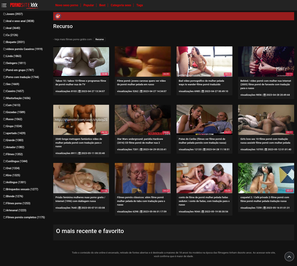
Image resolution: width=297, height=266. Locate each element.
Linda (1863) (12, 56)
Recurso (99, 39)
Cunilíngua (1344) (15, 161)
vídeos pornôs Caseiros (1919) (23, 49)
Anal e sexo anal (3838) (18, 21)
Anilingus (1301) (14, 182)
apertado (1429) (14, 133)
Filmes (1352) (13, 154)
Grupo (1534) (12, 126)
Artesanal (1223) (14, 210)
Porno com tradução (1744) (21, 77)
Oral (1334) (11, 168)
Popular (89, 5)
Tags (139, 5)
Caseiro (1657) (13, 91)
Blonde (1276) (13, 196)
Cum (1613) (11, 105)
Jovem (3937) (13, 14)
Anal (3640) (11, 28)
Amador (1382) (13, 147)
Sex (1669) (11, 84)
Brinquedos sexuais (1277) (20, 189)
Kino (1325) (11, 175)
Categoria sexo (121, 5)
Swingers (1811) (14, 63)
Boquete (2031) (14, 42)
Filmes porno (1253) (16, 203)
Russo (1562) (12, 119)
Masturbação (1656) (16, 98)
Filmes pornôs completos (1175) (24, 217)
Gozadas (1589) (14, 112)
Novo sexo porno (67, 5)
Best (102, 5)
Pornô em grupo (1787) (18, 70)
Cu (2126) (10, 35)
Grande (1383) (13, 140)
